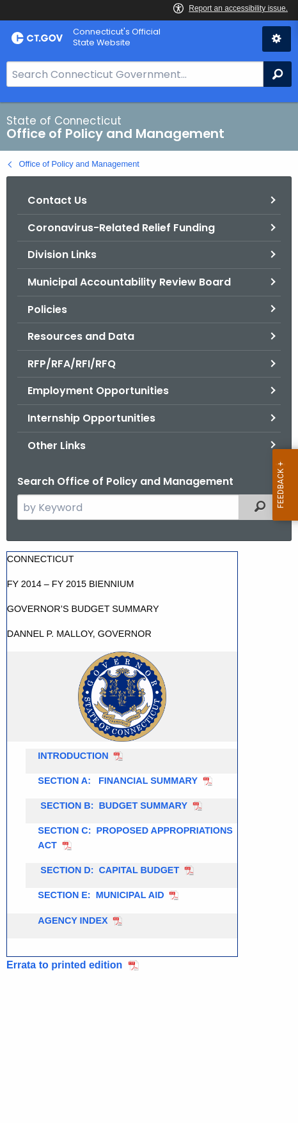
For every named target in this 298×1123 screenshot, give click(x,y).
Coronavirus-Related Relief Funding (121, 227)
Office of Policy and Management (79, 164)
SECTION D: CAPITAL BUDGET (108, 870)
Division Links (62, 254)
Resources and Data (80, 336)
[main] (149, 612)
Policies (47, 309)
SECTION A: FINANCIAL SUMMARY (118, 780)
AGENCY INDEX (72, 920)
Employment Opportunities (98, 390)
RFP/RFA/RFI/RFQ (71, 363)
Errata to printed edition (64, 964)
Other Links (56, 445)
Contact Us (57, 200)
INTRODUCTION (73, 756)
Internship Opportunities (91, 418)
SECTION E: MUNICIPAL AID (101, 895)
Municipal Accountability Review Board (129, 282)
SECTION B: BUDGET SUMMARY (112, 805)
